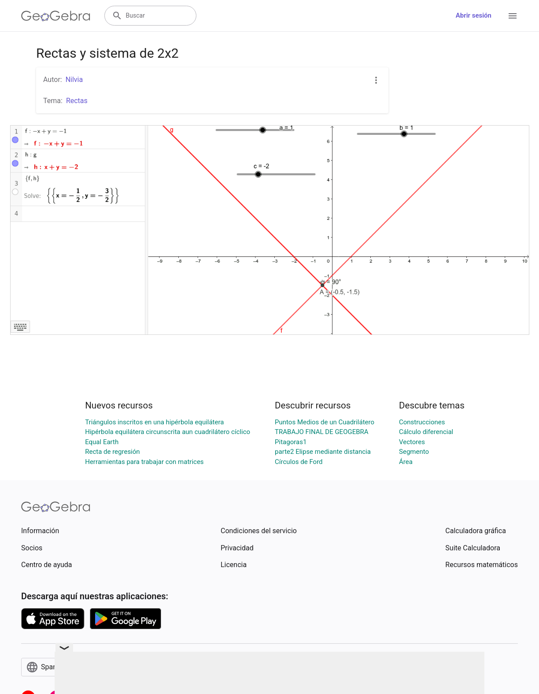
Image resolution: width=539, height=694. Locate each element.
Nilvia (74, 79)
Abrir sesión (473, 15)
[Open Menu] (512, 16)
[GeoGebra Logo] (55, 16)
